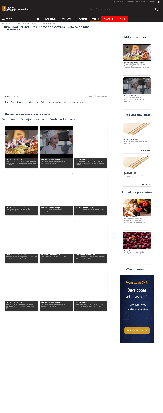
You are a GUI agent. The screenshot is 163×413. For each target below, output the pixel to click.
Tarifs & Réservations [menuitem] (114, 19)
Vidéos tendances (137, 37)
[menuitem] (3, 19)
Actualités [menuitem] (81, 19)
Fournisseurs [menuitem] (49, 19)
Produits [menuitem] (66, 19)
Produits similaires (136, 114)
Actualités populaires (137, 192)
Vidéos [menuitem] (95, 19)
